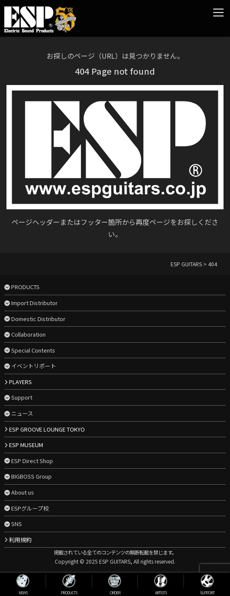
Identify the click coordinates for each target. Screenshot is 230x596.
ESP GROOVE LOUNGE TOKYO (47, 429)
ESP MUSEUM (26, 445)
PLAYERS (20, 382)
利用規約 (20, 540)
